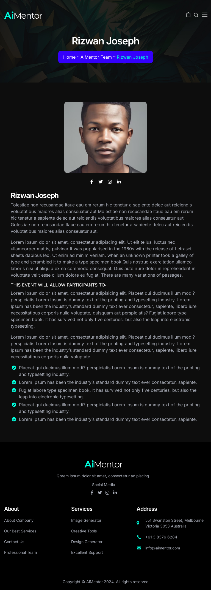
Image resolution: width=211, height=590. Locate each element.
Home (69, 57)
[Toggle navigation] (204, 14)
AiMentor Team (96, 57)
